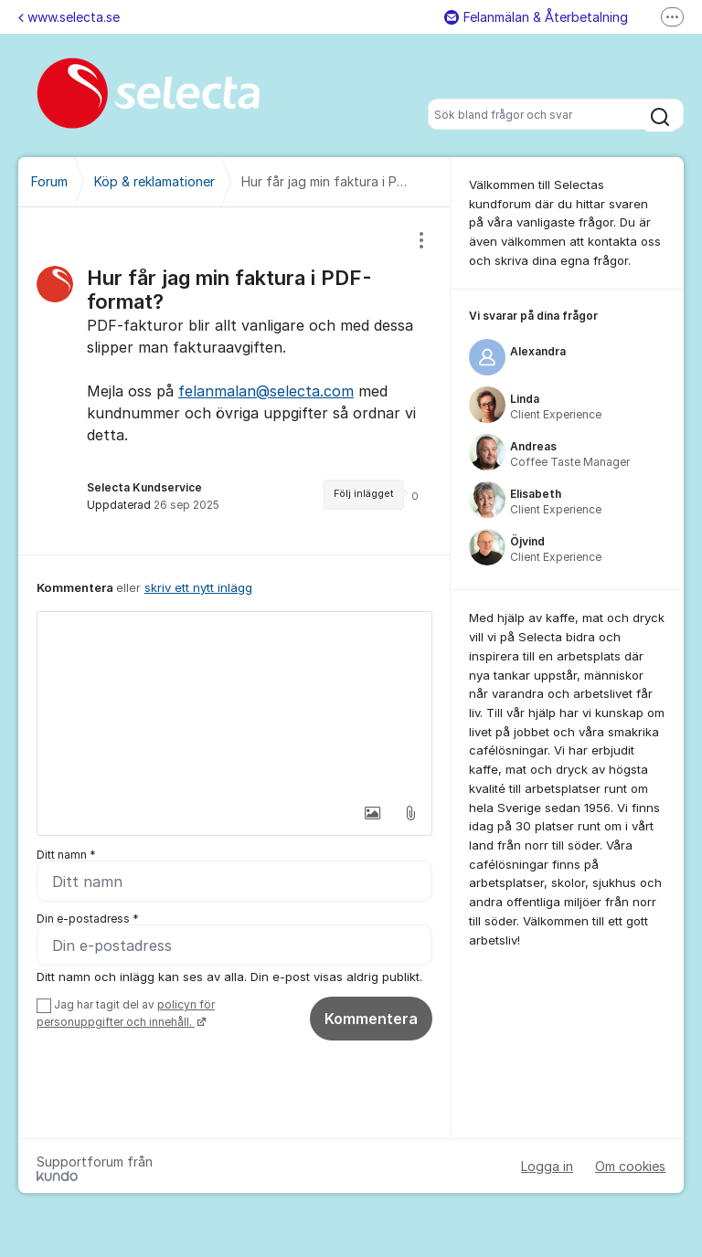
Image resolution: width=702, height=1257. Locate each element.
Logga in (547, 1166)
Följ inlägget (364, 494)
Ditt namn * (66, 854)
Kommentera (371, 1018)
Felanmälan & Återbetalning (536, 17)
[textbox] (234, 703)
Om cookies (630, 1166)
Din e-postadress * (88, 918)
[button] (372, 813)
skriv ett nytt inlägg (198, 587)
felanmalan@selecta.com (266, 391)
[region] (234, 381)
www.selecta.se (69, 17)
